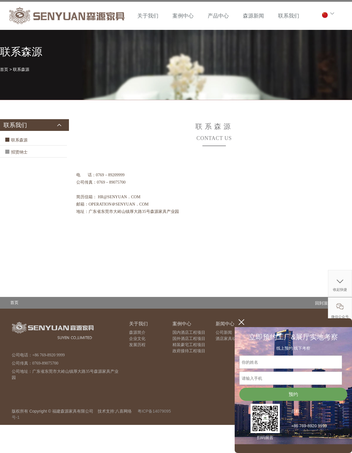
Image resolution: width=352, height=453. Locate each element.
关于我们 (147, 16)
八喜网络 (123, 411)
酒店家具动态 (228, 338)
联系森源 (21, 69)
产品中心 (218, 16)
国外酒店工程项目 (188, 338)
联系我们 (288, 16)
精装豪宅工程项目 (188, 345)
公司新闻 (224, 332)
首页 (4, 69)
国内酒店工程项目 (188, 332)
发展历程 (137, 345)
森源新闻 (253, 16)
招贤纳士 (19, 152)
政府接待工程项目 (188, 351)
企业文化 (137, 338)
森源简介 (137, 332)
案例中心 (183, 16)
